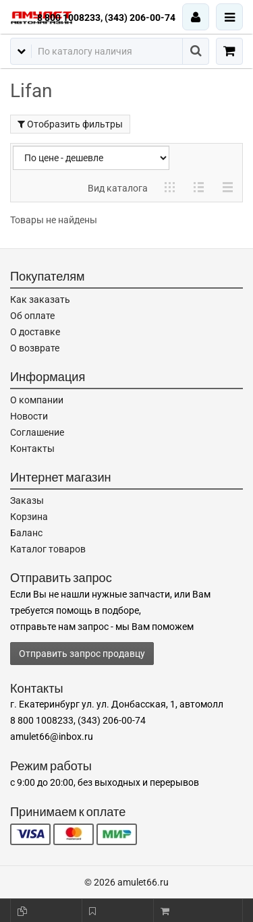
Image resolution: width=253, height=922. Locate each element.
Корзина (29, 516)
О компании (36, 400)
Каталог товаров (48, 549)
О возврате (34, 348)
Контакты (32, 448)
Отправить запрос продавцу (82, 653)
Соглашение (37, 432)
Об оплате (32, 315)
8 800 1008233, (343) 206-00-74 (106, 17)
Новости (29, 416)
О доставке (35, 331)
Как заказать (40, 299)
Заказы (27, 500)
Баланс (26, 532)
